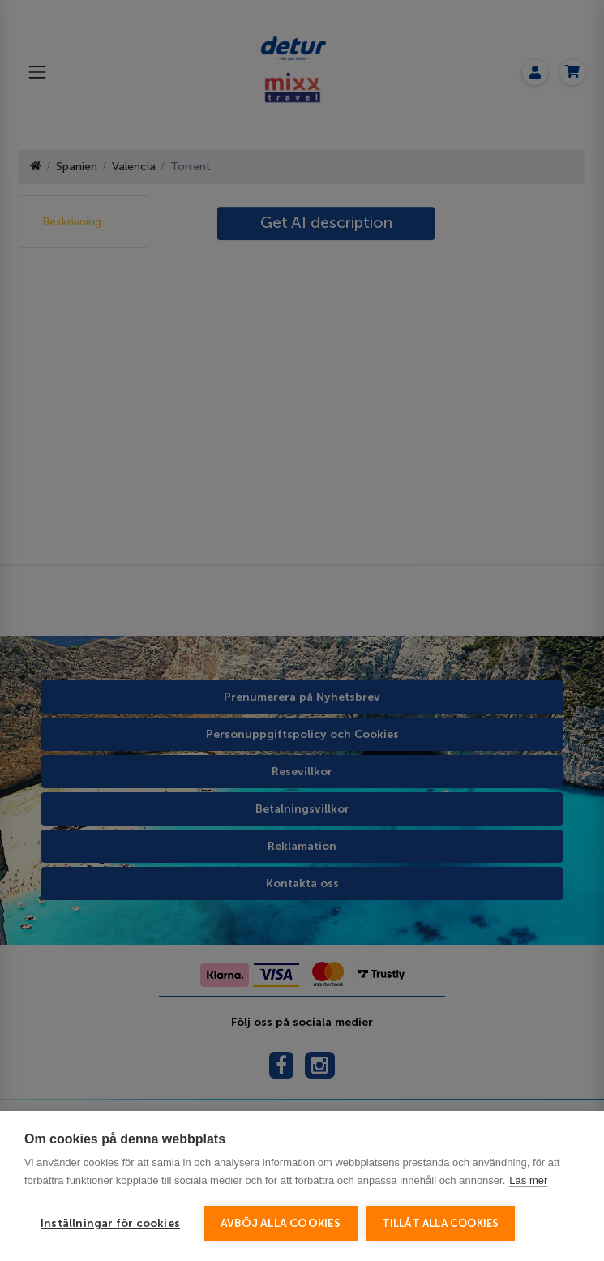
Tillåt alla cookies (440, 1223)
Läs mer (528, 1180)
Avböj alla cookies (281, 1223)
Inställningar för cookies (110, 1223)
